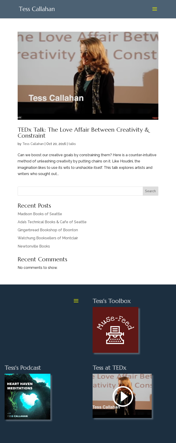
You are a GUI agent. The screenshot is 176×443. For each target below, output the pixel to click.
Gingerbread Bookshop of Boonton (48, 230)
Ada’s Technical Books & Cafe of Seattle (52, 222)
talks (72, 144)
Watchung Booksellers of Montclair (48, 238)
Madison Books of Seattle (40, 214)
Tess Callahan (33, 144)
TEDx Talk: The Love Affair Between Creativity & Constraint (83, 132)
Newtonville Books (34, 246)
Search (150, 191)
